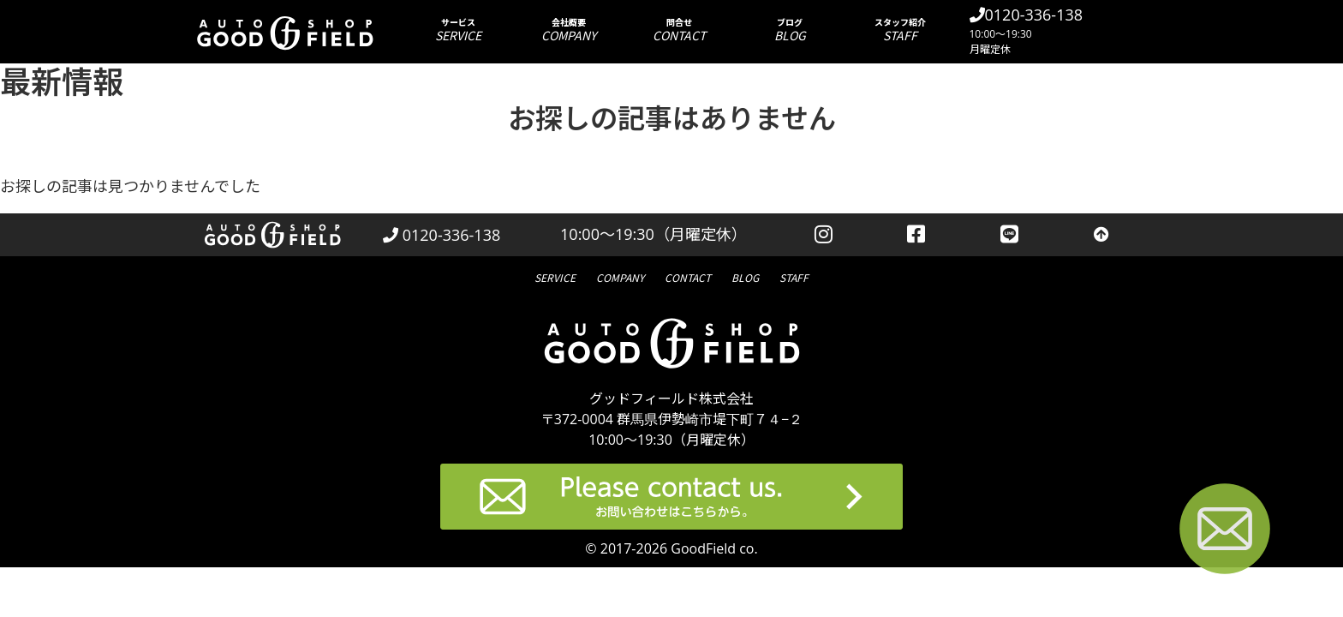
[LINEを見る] (1009, 235)
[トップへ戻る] (1101, 235)
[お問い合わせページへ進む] (1224, 531)
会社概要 (569, 29)
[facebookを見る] (917, 235)
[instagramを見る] (823, 235)
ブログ (790, 29)
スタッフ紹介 (901, 29)
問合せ (680, 29)
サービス (459, 29)
